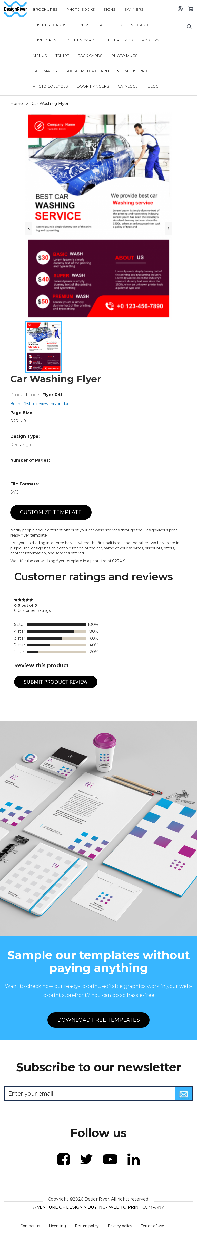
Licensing (57, 1226)
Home (16, 103)
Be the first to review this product (40, 403)
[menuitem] (45, 9)
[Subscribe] (184, 1093)
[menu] (98, 48)
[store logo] (15, 9)
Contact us (30, 1226)
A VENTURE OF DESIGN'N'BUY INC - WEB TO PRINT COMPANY (98, 1207)
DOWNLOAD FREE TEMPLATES (98, 1020)
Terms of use (152, 1226)
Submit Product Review (56, 681)
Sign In (180, 8)
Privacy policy (120, 1226)
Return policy (87, 1226)
